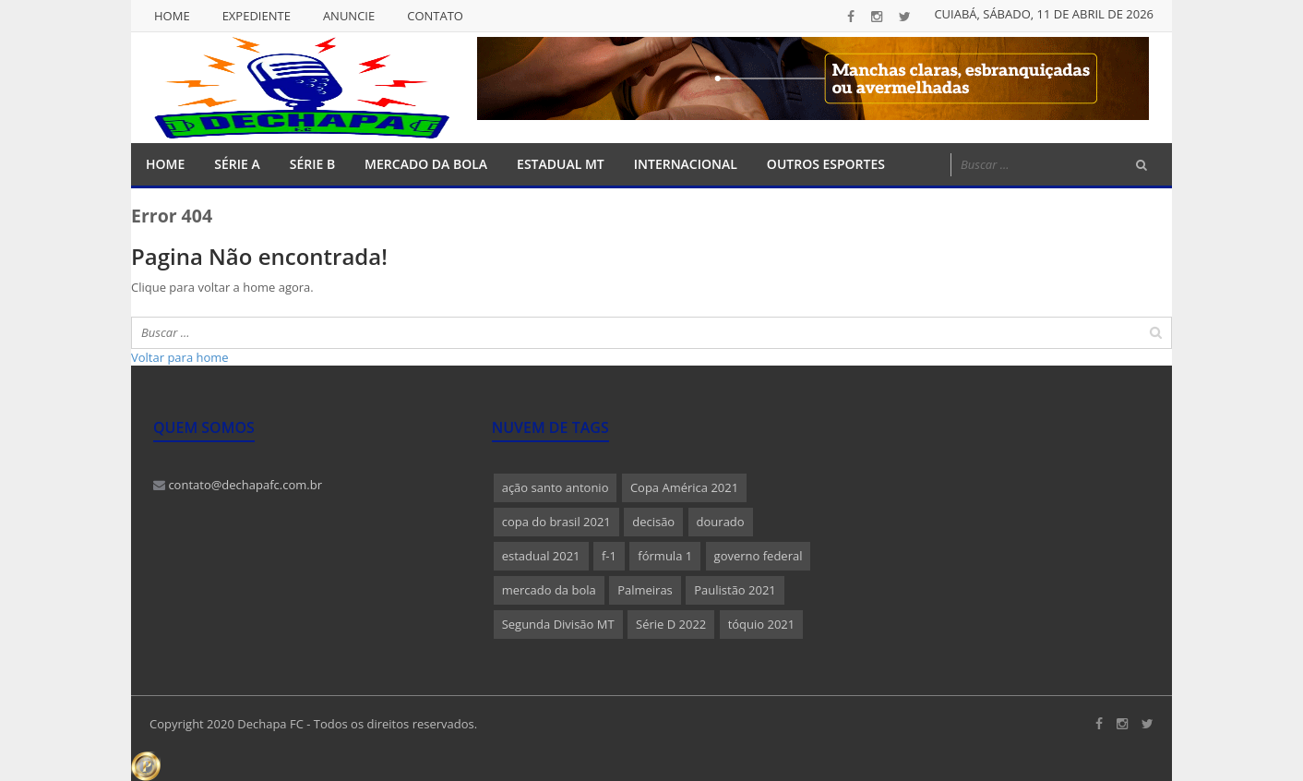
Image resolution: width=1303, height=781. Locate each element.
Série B (312, 164)
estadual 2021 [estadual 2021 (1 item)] (541, 555)
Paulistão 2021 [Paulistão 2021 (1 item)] (735, 590)
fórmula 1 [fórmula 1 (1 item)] (665, 555)
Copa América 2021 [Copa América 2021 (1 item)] (684, 487)
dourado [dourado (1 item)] (721, 521)
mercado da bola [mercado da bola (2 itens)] (549, 590)
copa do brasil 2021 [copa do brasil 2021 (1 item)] (556, 521)
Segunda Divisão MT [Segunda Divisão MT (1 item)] (558, 624)
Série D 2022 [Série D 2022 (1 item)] (671, 624)
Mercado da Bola (426, 164)
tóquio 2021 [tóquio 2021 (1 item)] (761, 624)
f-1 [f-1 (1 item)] (609, 555)
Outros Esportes (826, 164)
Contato (435, 15)
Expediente (256, 15)
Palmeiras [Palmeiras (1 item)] (645, 590)
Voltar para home (180, 357)
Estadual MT (560, 164)
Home (172, 15)
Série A (236, 164)
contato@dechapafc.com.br (237, 484)
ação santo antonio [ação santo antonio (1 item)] (555, 487)
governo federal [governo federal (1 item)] (758, 555)
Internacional (685, 164)
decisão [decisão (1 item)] (653, 521)
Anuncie (349, 15)
